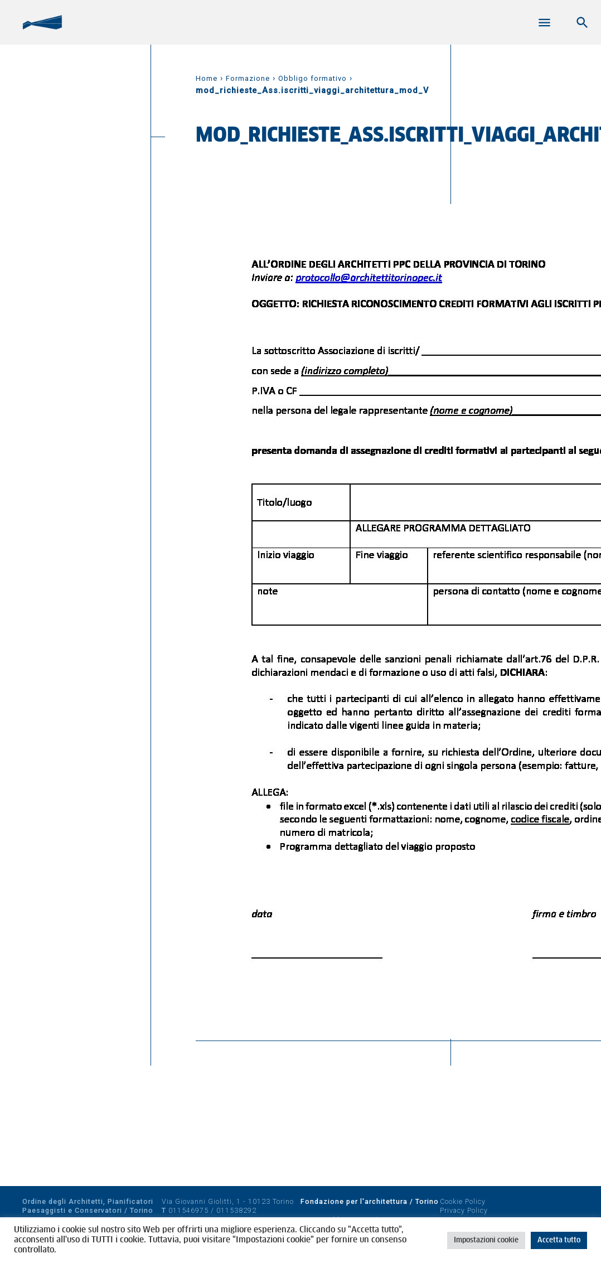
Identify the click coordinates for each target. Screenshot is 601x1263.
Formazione (248, 78)
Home (206, 78)
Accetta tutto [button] (558, 1240)
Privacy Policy (464, 1210)
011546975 (188, 1210)
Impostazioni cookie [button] (486, 1240)
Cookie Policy (463, 1201)
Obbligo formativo (312, 78)
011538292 (236, 1210)
